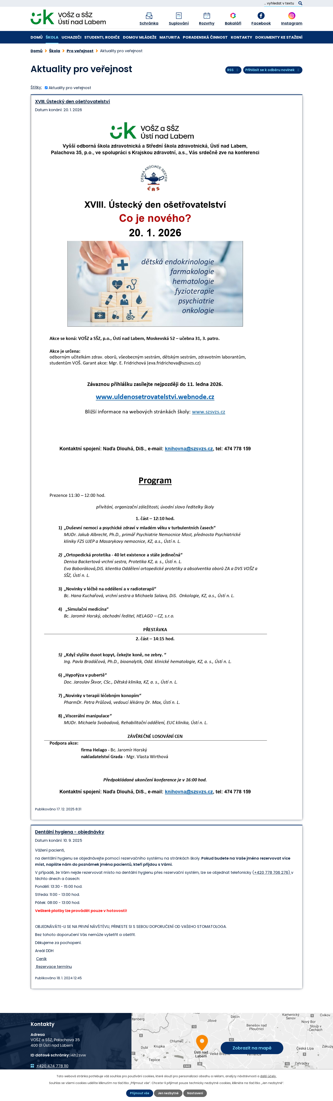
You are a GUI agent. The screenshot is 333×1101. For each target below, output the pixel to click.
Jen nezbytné (168, 1093)
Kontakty (241, 37)
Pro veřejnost (80, 50)
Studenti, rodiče (102, 37)
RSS (233, 69)
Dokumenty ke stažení (278, 37)
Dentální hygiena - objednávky (69, 832)
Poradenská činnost (205, 37)
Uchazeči (71, 37)
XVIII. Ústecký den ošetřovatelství (72, 101)
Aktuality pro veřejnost (70, 87)
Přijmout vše (139, 1093)
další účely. (268, 1076)
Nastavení (195, 1093)
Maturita (169, 37)
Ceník (41, 958)
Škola (52, 37)
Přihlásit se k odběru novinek (273, 69)
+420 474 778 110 (52, 1066)
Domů (37, 37)
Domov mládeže (140, 37)
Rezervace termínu (53, 966)
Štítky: (36, 87)
